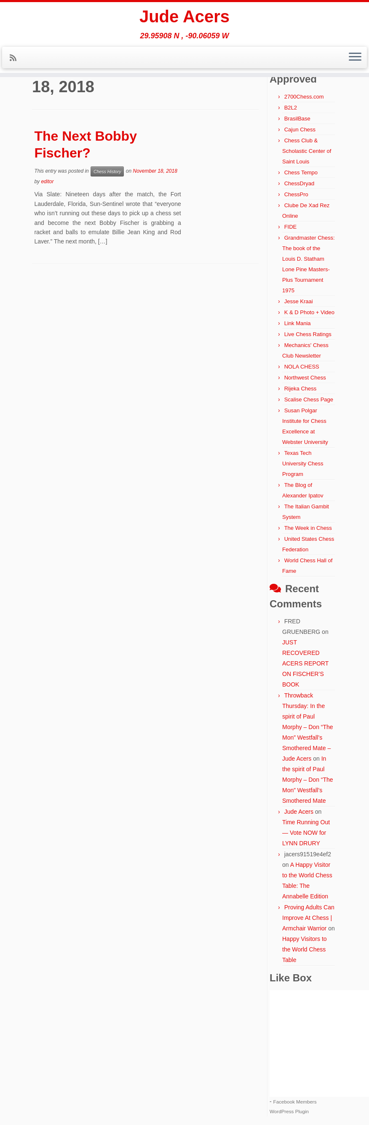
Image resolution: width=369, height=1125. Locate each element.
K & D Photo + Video (309, 312)
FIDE (290, 227)
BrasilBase (297, 118)
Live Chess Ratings (308, 334)
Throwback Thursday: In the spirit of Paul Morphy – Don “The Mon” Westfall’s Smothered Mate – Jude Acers (307, 727)
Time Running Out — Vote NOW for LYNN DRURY (306, 833)
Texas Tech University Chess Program (303, 463)
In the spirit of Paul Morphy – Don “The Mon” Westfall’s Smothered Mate (307, 779)
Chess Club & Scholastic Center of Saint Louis (306, 151)
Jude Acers (184, 17)
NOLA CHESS (301, 366)
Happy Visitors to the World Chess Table (304, 949)
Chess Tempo (301, 172)
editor (47, 181)
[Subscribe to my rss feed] (16, 58)
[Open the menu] (355, 57)
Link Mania (297, 323)
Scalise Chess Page (308, 399)
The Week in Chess (308, 528)
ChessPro (296, 194)
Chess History (107, 171)
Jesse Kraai (298, 301)
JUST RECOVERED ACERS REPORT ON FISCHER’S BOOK (305, 663)
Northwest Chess (305, 377)
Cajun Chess (300, 129)
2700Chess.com (304, 97)
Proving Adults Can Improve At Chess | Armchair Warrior (308, 918)
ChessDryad (299, 183)
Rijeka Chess (300, 388)
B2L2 (290, 107)
